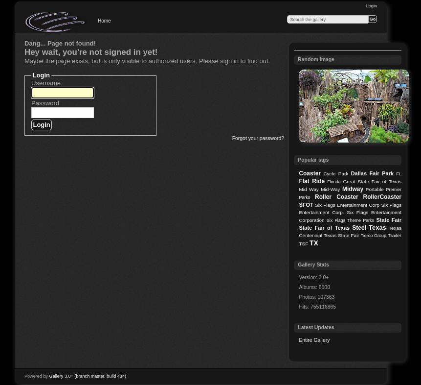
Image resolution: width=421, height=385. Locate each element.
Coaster (310, 173)
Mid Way (308, 189)
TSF (303, 243)
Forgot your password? (258, 138)
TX (314, 243)
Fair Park (381, 173)
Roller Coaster (336, 196)
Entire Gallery (314, 340)
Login (371, 5)
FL (399, 173)
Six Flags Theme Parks (350, 220)
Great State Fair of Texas (372, 181)
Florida (333, 181)
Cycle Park (335, 173)
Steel (359, 227)
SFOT (306, 205)
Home (104, 21)
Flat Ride (312, 181)
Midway (352, 189)
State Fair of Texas (324, 228)
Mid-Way (330, 189)
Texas (377, 227)
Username (46, 83)
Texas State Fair (341, 235)
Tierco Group (373, 235)
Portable (375, 189)
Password (45, 103)
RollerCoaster (382, 196)
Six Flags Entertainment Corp (347, 205)
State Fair (388, 220)
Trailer (394, 235)
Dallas (359, 173)
